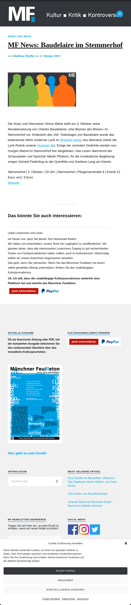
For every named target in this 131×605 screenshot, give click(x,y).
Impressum (83, 598)
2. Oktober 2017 (50, 56)
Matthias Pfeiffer (24, 56)
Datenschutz (68, 598)
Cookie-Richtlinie (51, 598)
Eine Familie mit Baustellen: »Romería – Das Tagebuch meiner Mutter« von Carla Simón (92, 482)
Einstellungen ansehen (65, 589)
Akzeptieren (65, 570)
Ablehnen (65, 580)
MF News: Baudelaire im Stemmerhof (65, 45)
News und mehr (19, 36)
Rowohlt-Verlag (71, 140)
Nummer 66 (45, 145)
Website (13, 183)
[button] (126, 543)
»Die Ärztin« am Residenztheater (88, 493)
